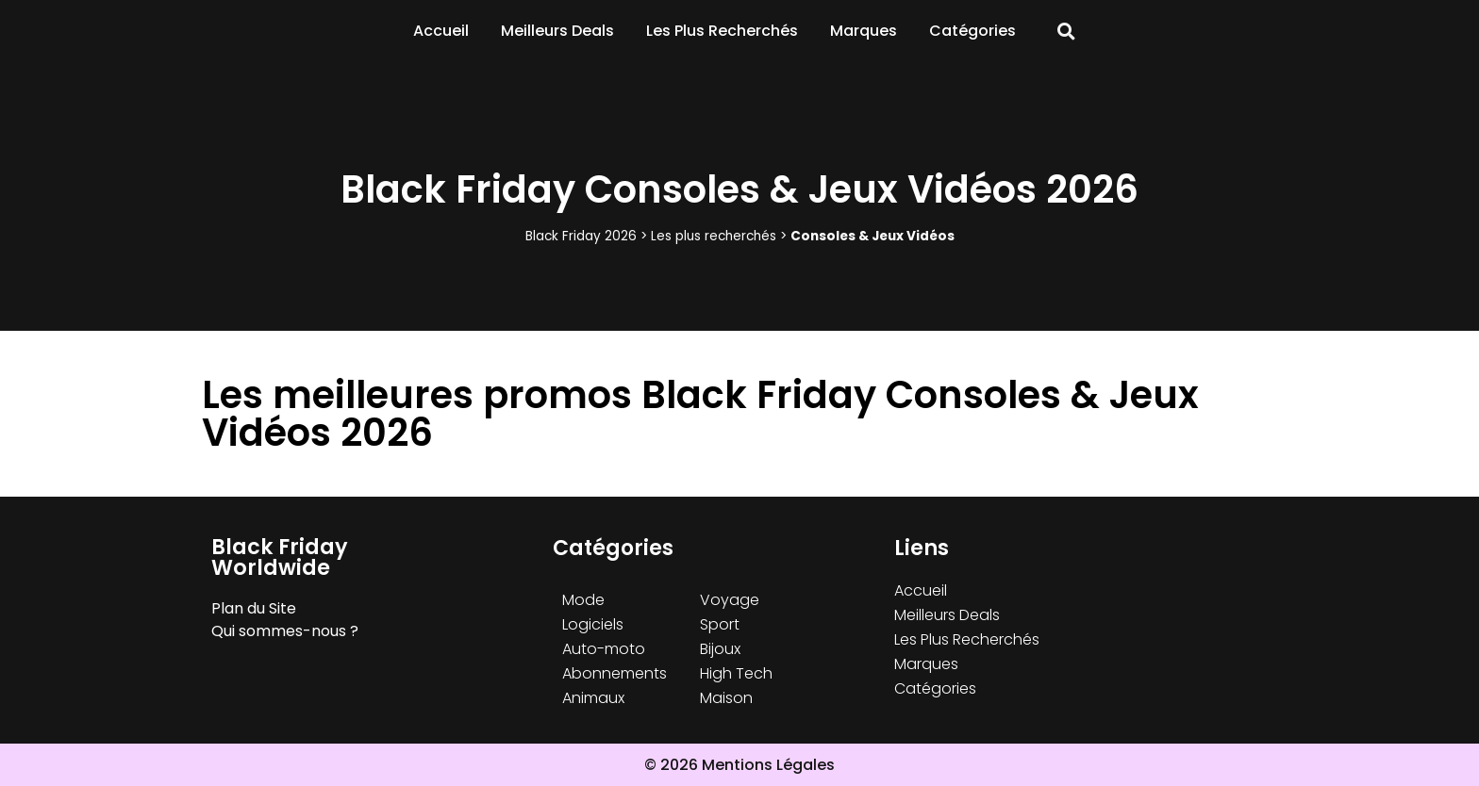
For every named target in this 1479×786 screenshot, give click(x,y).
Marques (863, 30)
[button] (1066, 31)
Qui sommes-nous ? (284, 631)
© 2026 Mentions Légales (739, 765)
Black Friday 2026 (581, 236)
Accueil (441, 30)
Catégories (972, 30)
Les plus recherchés (713, 236)
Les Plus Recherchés (722, 30)
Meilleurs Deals (557, 30)
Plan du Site (253, 608)
